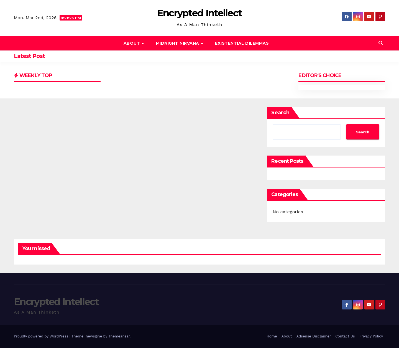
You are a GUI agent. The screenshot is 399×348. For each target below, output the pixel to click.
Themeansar (119, 336)
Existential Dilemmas (242, 43)
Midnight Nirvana (178, 43)
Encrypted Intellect (199, 13)
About (132, 43)
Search (280, 113)
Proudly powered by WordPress (42, 336)
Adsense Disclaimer (313, 336)
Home (272, 336)
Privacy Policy (371, 336)
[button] (380, 43)
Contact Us (345, 336)
